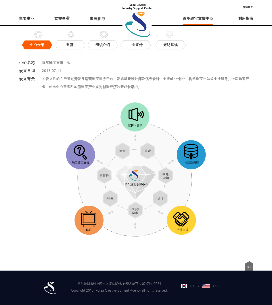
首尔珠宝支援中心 (198, 19)
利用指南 (245, 19)
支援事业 (61, 19)
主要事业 (26, 19)
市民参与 (97, 19)
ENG (216, 286)
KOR (192, 286)
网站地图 (248, 7)
